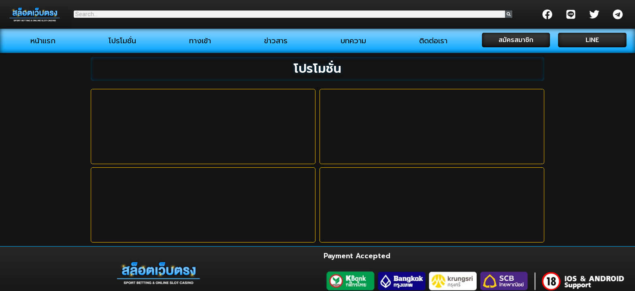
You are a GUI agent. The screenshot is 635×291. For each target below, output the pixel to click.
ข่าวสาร (276, 40)
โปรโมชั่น (122, 40)
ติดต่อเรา (433, 40)
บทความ (353, 40)
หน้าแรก (42, 40)
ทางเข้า (200, 40)
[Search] (508, 14)
